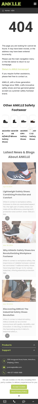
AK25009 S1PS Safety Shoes (24, 135)
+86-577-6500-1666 (12, 372)
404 (12, 10)
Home (7, 10)
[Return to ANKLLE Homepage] (15, 69)
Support (6, 350)
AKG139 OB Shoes (14, 134)
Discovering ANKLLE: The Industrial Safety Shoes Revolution (15, 313)
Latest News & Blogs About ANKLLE (19, 155)
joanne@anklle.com (12, 367)
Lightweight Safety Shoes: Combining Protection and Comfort (17, 195)
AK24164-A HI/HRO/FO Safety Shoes (7, 136)
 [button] (30, 130)
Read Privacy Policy (19, 391)
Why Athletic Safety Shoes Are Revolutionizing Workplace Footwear (19, 254)
